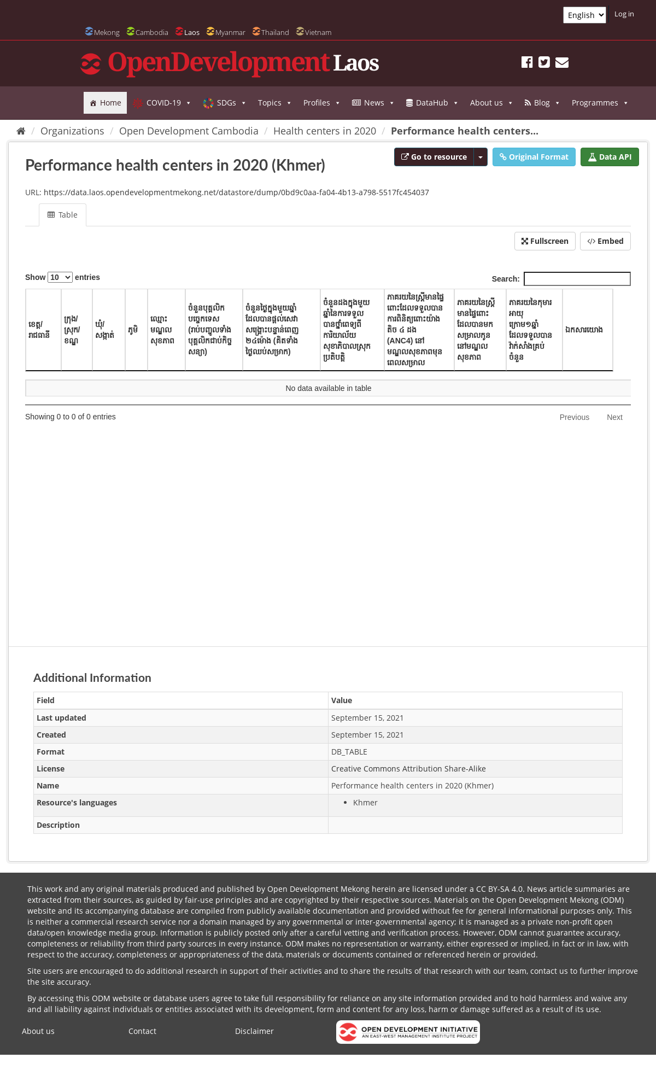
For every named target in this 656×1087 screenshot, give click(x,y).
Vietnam (318, 32)
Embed (605, 241)
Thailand (275, 32)
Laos (192, 32)
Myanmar (230, 32)
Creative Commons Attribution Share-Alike (408, 768)
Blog (547, 103)
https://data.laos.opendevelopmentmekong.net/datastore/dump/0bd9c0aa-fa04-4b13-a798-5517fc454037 (236, 192)
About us (492, 103)
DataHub (437, 103)
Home (110, 102)
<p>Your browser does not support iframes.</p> (328, 449)
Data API (610, 156)
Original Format (534, 156)
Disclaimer (254, 1031)
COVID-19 (169, 103)
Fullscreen (545, 241)
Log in (624, 14)
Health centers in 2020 (324, 130)
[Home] (21, 130)
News (379, 103)
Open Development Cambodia (189, 130)
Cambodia (152, 32)
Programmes (600, 103)
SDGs (232, 103)
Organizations (72, 130)
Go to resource (434, 156)
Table (63, 214)
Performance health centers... (464, 130)
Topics (275, 103)
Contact (142, 1031)
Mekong (107, 32)
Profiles (322, 103)
